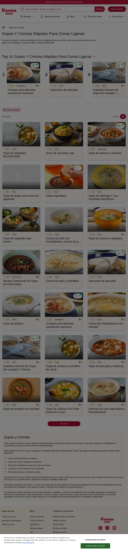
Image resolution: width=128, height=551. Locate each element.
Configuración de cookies (95, 541)
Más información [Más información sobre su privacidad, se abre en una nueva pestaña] (28, 544)
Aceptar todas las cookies (95, 547)
